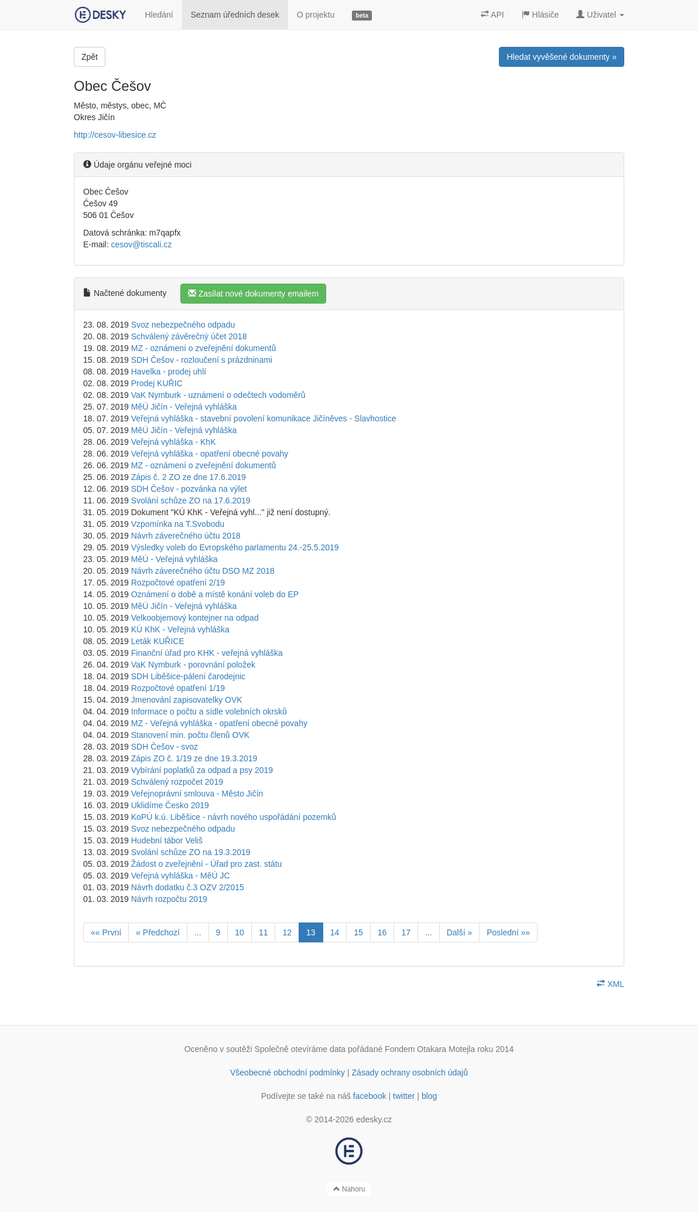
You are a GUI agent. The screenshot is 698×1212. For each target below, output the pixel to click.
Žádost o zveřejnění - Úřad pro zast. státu (206, 864)
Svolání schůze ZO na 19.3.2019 (191, 852)
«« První (106, 932)
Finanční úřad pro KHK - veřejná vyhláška (207, 653)
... (197, 932)
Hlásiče (540, 14)
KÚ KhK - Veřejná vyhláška (180, 629)
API (492, 14)
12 (287, 932)
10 (239, 932)
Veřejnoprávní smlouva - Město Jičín (197, 793)
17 (405, 932)
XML (610, 984)
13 (311, 932)
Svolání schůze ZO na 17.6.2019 (191, 500)
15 (358, 932)
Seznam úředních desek (235, 14)
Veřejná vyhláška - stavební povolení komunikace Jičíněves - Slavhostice (263, 418)
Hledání (159, 14)
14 (335, 932)
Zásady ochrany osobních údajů (410, 1072)
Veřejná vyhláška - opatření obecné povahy (210, 453)
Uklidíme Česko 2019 (170, 805)
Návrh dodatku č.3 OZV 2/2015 (187, 887)
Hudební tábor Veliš (167, 840)
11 (263, 932)
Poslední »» (508, 932)
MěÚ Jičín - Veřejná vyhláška (184, 406)
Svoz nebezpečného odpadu (183, 324)
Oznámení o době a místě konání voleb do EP (215, 594)
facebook (369, 1096)
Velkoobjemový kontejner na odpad (195, 617)
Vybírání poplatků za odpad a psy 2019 (202, 770)
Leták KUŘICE (157, 641)
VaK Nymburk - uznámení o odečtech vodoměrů (218, 395)
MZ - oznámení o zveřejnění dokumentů (203, 348)
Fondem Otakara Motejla (430, 1049)
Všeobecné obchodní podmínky (287, 1072)
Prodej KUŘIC (157, 383)
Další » (460, 932)
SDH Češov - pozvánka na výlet (189, 488)
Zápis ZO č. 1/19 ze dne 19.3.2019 (194, 758)
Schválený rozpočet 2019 (177, 782)
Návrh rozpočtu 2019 (169, 899)
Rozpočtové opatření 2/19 (178, 582)
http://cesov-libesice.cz (115, 134)
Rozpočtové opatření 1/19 (178, 688)
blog (429, 1096)
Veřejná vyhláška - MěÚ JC (180, 875)
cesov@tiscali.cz (141, 244)
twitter (404, 1096)
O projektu (316, 14)
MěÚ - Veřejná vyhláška (174, 559)
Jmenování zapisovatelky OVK (186, 699)
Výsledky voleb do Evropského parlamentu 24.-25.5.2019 (235, 547)
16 (382, 932)
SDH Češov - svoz (164, 746)
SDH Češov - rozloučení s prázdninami (201, 360)
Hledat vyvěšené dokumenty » (562, 57)
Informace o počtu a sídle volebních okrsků (209, 711)
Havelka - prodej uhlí (168, 371)
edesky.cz (374, 1119)
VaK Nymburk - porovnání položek (193, 664)
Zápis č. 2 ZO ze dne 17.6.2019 (188, 477)
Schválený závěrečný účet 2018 (189, 336)
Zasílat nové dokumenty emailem (253, 293)
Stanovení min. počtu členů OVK (190, 735)
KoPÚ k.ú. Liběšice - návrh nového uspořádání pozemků (233, 817)
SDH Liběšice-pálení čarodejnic (188, 676)
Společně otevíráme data (300, 1049)
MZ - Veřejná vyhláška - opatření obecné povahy (219, 723)
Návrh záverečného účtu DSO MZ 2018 (203, 571)
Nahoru (349, 1189)
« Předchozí (158, 932)
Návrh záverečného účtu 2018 (186, 535)
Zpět (89, 57)
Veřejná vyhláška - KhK (173, 442)
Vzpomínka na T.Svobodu (177, 524)
